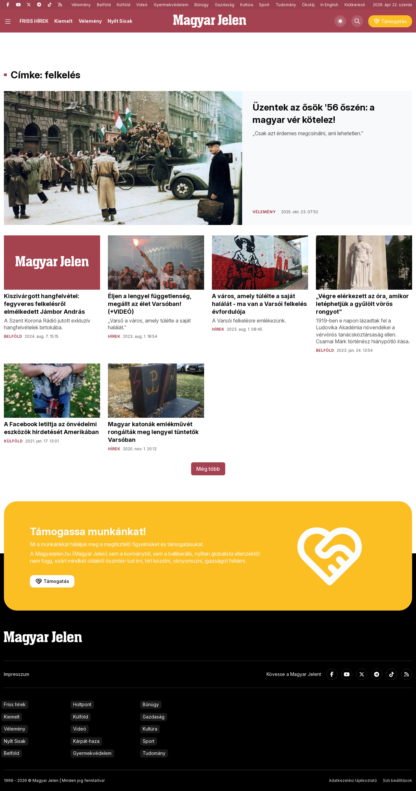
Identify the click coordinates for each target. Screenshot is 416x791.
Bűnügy (201, 4)
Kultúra (246, 4)
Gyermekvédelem (171, 4)
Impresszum (16, 674)
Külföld (123, 4)
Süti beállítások (397, 780)
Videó (142, 4)
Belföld (104, 4)
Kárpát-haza (86, 741)
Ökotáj (308, 4)
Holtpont (82, 704)
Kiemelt (63, 21)
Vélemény (81, 4)
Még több (208, 469)
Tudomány (286, 4)
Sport (264, 4)
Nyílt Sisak (120, 21)
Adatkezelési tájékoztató (353, 780)
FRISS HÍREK (34, 21)
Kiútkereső (354, 4)
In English (329, 4)
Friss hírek (15, 704)
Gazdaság (224, 4)
